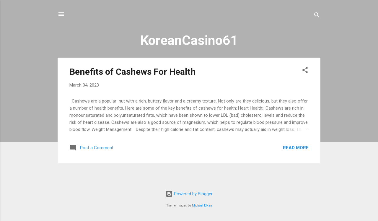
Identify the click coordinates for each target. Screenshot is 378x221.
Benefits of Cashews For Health (132, 71)
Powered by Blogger (189, 193)
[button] (305, 71)
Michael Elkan (202, 205)
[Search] (316, 16)
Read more (296, 147)
